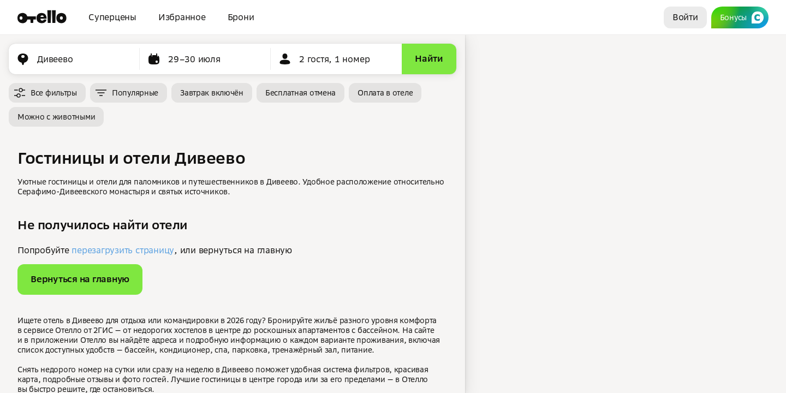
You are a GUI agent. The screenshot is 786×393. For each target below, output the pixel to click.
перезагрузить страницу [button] (123, 250)
